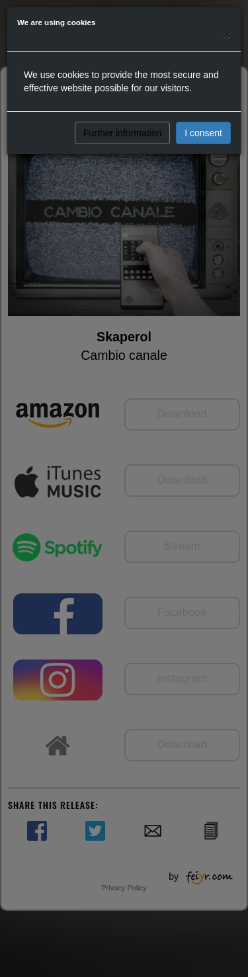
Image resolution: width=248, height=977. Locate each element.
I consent (203, 133)
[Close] (227, 34)
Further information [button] (122, 133)
